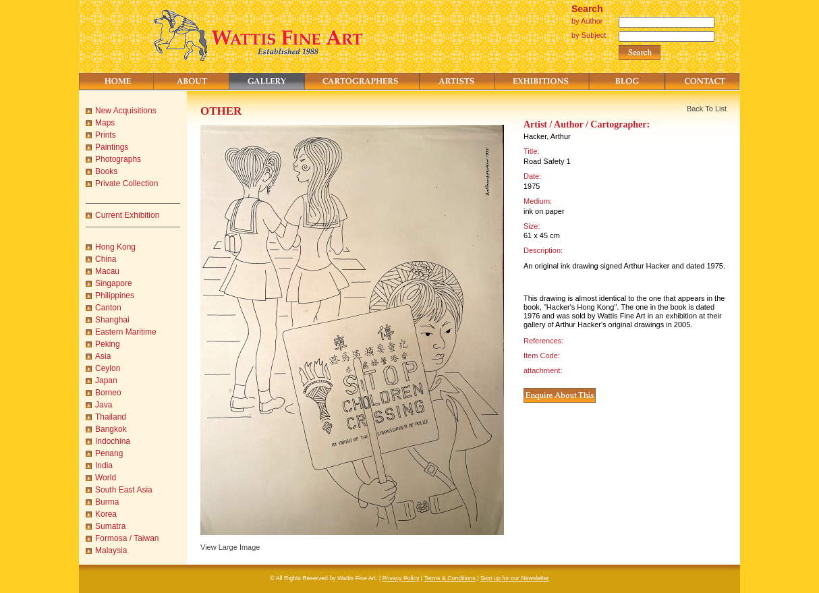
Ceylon (107, 368)
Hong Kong (115, 247)
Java (103, 405)
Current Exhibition (127, 215)
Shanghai (112, 319)
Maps (105, 123)
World (105, 477)
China (105, 259)
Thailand (110, 417)
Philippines (114, 295)
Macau (107, 271)
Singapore (113, 283)
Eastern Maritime (126, 332)
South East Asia (123, 490)
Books (106, 171)
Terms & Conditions (450, 578)
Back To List (707, 109)
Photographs (118, 159)
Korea (106, 514)
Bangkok (111, 429)
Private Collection (126, 183)
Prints (105, 135)
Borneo (108, 392)
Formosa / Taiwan (127, 538)
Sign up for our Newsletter (514, 578)
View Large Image (230, 547)
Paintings (111, 147)
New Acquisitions (126, 110)
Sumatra (110, 526)
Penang (109, 453)
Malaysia (111, 550)
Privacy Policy (401, 578)
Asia (103, 356)
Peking (107, 344)
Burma (107, 502)
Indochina (112, 441)
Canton (108, 307)
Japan (106, 380)
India (104, 465)
